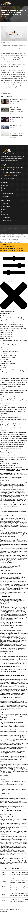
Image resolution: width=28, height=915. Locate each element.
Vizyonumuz (6, 191)
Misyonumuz (6, 188)
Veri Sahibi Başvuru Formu (9, 220)
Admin (4, 42)
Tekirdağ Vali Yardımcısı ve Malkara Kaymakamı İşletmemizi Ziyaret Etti (17, 109)
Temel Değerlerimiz (8, 193)
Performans (3, 405)
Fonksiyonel (3, 368)
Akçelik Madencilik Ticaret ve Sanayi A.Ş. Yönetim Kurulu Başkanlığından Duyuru (18, 133)
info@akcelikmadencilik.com (13, 172)
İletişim (4, 212)
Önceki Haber (6, 93)
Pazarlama (3, 430)
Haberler (11, 17)
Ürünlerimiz (5, 203)
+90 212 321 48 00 (12, 175)
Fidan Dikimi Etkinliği (15, 125)
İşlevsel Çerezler (5, 339)
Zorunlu (2, 316)
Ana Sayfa (4, 17)
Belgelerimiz (6, 196)
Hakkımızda (5, 185)
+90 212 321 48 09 (9, 178)
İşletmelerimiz (6, 206)
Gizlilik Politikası (6, 215)
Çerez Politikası (6, 217)
